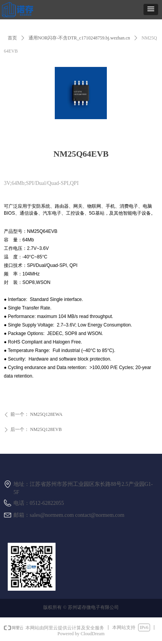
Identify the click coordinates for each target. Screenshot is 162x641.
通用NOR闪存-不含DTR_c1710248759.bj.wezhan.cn (79, 38)
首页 (12, 38)
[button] (150, 9)
